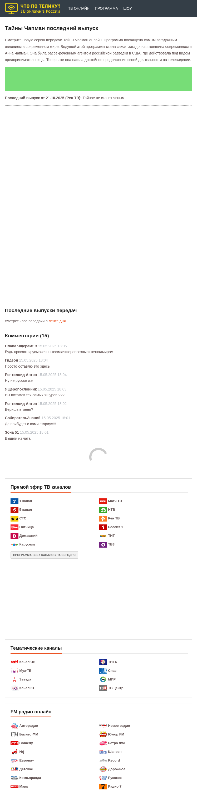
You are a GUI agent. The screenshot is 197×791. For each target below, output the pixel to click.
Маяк (23, 786)
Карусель (27, 544)
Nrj (21, 752)
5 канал (25, 510)
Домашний (28, 536)
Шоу (127, 8)
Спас (112, 671)
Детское (26, 769)
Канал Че (27, 662)
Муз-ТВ (25, 671)
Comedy (26, 743)
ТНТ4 (112, 662)
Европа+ (26, 760)
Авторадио (28, 726)
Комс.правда (30, 778)
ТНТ (111, 536)
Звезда (25, 679)
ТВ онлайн (79, 8)
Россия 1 (115, 527)
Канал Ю (26, 688)
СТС (22, 518)
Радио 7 (114, 786)
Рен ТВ (114, 518)
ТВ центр (115, 688)
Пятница (26, 527)
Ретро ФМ (116, 743)
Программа (106, 8)
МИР (112, 679)
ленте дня (57, 321)
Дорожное (116, 769)
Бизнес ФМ (28, 734)
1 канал (25, 501)
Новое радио (119, 726)
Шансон (114, 752)
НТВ (111, 510)
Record (114, 760)
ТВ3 (111, 544)
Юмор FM (116, 734)
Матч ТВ (115, 501)
